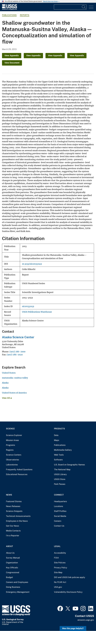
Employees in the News (17, 521)
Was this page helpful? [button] (73, 628)
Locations (58, 506)
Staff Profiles (60, 511)
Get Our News (12, 526)
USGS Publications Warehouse (37, 312)
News (9, 495)
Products (59, 428)
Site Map (58, 572)
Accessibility (60, 553)
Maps (56, 440)
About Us (10, 553)
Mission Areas (12, 440)
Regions (10, 450)
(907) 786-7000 (17, 351)
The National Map (62, 469)
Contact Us (59, 526)
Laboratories (12, 464)
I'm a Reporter (12, 535)
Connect (59, 495)
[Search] (83, 6)
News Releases (13, 506)
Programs (10, 445)
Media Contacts (13, 531)
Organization (12, 562)
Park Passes (59, 484)
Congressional (12, 572)
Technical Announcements (18, 516)
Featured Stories (14, 501)
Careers (57, 521)
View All (7, 398)
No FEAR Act (60, 582)
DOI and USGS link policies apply (69, 577)
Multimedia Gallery (63, 450)
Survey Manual (13, 558)
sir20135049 (28, 306)
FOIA (56, 558)
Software (58, 460)
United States (9, 373)
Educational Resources (16, 474)
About (9, 546)
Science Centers (13, 455)
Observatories (12, 460)
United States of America (14, 392)
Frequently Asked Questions (19, 469)
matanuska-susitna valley (15, 378)
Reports (24, 15)
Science (10, 428)
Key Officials (12, 567)
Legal (57, 546)
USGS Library (60, 474)
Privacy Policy (60, 567)
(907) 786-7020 (15, 354)
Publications (9, 15)
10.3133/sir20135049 (32, 264)
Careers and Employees (17, 582)
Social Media (60, 516)
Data (56, 435)
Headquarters (60, 501)
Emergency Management (17, 592)
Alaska (5, 382)
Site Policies (60, 562)
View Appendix (11, 55)
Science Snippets (14, 511)
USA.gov (58, 587)
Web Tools (59, 455)
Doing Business (13, 587)
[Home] (9, 9)
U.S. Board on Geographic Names (69, 464)
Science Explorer (14, 435)
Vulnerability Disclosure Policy (68, 592)
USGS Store (59, 479)
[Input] (70, 6)
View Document (12, 63)
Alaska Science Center (18, 337)
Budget (9, 577)
